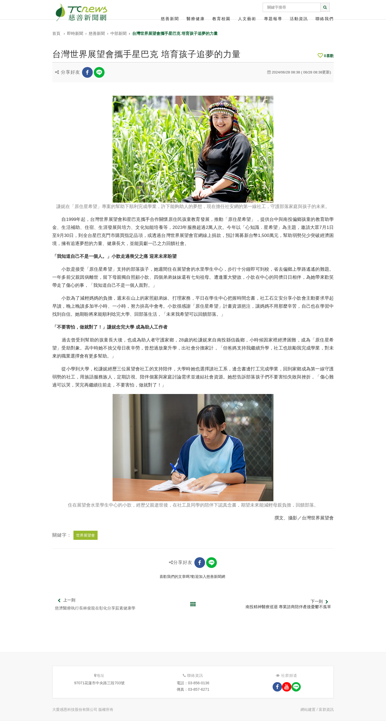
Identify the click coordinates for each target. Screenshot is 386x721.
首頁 (56, 33)
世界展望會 (85, 535)
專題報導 (273, 18)
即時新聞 (75, 33)
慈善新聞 (170, 18)
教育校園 (221, 18)
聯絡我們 (325, 18)
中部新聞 (118, 33)
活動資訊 (299, 18)
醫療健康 (196, 18)
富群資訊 (326, 709)
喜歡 (326, 56)
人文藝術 (247, 18)
